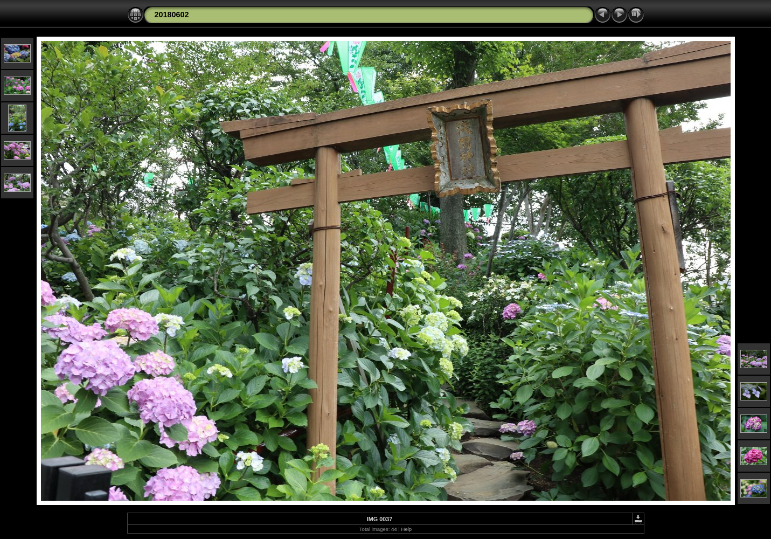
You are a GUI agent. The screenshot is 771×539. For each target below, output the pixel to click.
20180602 (172, 14)
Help (406, 529)
